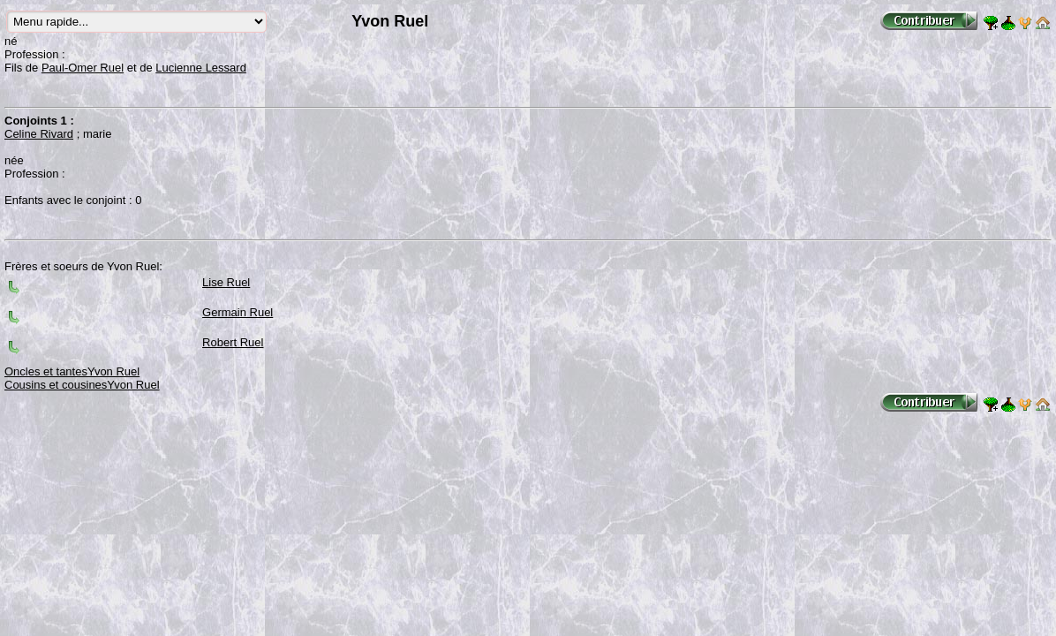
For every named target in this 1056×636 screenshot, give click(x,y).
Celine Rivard (38, 133)
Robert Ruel (232, 342)
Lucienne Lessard (200, 67)
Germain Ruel (237, 312)
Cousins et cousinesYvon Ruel (82, 384)
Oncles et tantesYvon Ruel (72, 371)
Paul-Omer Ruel (82, 67)
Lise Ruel (226, 282)
